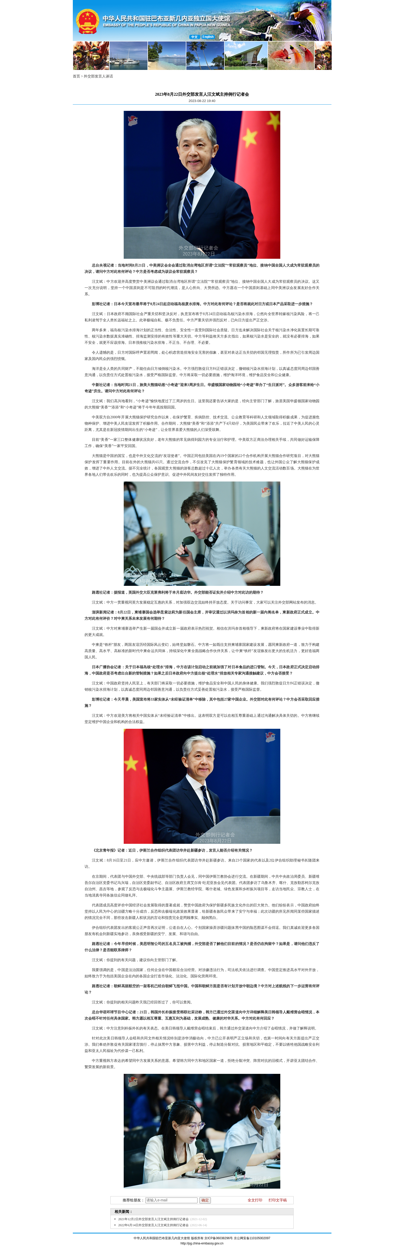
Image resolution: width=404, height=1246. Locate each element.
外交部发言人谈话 (98, 76)
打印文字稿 (278, 1200)
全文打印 (255, 1200)
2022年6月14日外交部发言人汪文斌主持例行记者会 (153, 1225)
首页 (76, 76)
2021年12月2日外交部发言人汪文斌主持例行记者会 (153, 1219)
